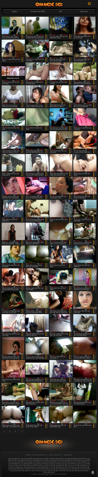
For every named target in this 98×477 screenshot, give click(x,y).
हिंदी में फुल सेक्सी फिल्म (25, 471)
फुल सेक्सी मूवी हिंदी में (24, 460)
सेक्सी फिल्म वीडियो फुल (49, 464)
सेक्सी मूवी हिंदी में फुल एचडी (47, 467)
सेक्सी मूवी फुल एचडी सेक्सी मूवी (73, 465)
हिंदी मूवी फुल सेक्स (69, 469)
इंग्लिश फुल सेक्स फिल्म (14, 458)
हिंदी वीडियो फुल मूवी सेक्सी (79, 471)
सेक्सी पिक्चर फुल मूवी (81, 460)
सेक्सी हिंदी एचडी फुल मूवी (32, 469)
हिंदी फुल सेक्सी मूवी (58, 469)
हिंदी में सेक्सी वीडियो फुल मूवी (63, 471)
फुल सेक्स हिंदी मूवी (49, 4)
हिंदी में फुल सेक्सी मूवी (37, 471)
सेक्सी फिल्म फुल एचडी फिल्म (43, 462)
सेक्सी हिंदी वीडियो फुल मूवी (46, 469)
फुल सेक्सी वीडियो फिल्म (37, 460)
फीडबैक (28, 455)
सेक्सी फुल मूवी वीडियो (32, 465)
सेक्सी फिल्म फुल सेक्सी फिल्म (34, 464)
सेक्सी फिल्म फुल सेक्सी (21, 464)
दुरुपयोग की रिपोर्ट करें (55, 455)
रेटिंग (60, 12)
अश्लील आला (84, 12)
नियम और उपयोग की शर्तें (40, 455)
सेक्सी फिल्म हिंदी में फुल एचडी (79, 464)
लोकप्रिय (14, 12)
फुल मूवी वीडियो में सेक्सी (46, 458)
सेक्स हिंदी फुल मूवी (70, 460)
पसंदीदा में (89, 3)
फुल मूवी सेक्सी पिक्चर (59, 458)
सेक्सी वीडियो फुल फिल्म (62, 467)
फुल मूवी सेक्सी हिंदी (71, 458)
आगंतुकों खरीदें (68, 455)
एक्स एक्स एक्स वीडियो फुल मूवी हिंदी (30, 458)
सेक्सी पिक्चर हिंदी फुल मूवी (27, 462)
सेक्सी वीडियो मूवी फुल (18, 469)
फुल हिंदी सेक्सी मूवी (59, 460)
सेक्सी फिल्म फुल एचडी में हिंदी (72, 462)
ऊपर (92, 472)
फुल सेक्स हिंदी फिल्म (81, 458)
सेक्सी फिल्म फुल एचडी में (57, 462)
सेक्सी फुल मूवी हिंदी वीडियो (57, 465)
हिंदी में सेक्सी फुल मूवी (49, 471)
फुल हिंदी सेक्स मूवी (49, 460)
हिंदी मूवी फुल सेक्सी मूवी (81, 469)
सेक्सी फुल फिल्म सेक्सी (20, 465)
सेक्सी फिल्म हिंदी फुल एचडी (63, 464)
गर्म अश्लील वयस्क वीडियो (37, 12)
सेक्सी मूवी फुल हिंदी (35, 467)
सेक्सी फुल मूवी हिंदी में (44, 465)
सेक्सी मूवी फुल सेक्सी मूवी (22, 467)
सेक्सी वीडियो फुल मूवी (74, 467)
